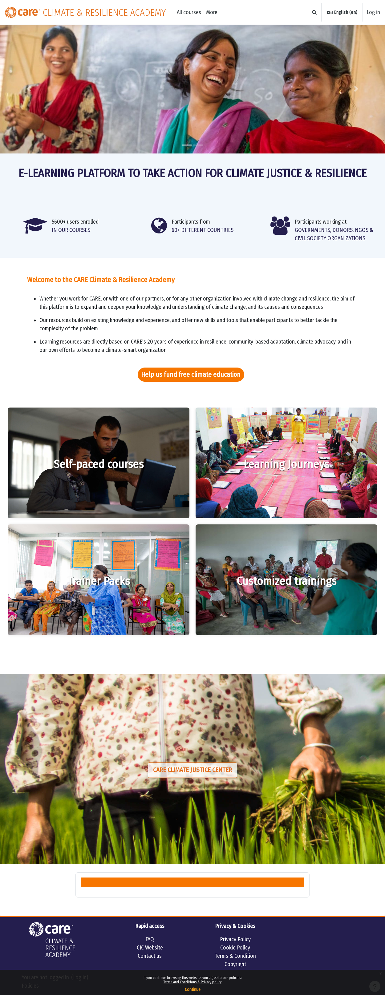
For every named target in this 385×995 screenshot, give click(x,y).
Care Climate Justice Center (192, 770)
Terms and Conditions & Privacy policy (192, 982)
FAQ (149, 939)
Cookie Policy (235, 947)
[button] (314, 12)
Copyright (235, 964)
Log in (373, 12)
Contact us (150, 956)
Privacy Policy (235, 939)
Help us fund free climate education (191, 375)
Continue (193, 989)
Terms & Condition (235, 956)
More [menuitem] (211, 12)
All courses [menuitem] (189, 12)
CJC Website (150, 947)
